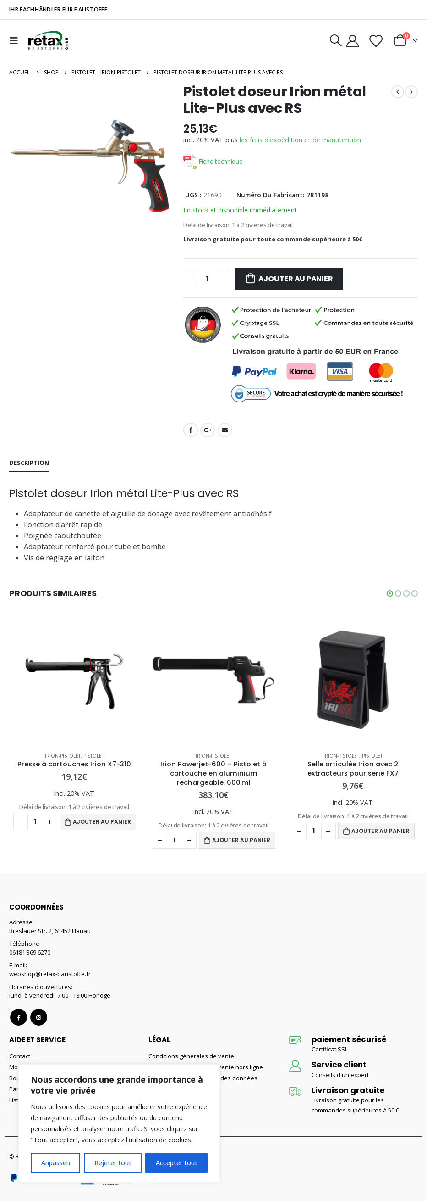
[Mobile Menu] (16, 40)
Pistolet (93, 756)
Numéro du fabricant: (270, 194)
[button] (390, 593)
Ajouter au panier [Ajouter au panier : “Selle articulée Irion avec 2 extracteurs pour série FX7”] (380, 831)
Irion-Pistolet (63, 756)
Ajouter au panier (295, 279)
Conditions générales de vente (191, 1056)
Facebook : (18, 1017)
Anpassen (55, 1162)
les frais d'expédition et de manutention (300, 139)
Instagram (38, 1017)
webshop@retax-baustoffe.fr (50, 974)
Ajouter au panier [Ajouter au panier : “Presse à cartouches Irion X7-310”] (102, 822)
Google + (207, 430)
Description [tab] (29, 462)
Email (225, 430)
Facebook (190, 430)
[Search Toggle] (335, 40)
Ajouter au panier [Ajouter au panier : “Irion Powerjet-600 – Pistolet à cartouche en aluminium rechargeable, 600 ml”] (241, 840)
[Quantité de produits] (207, 279)
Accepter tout (176, 1162)
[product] (74, 679)
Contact (19, 1056)
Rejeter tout (112, 1162)
